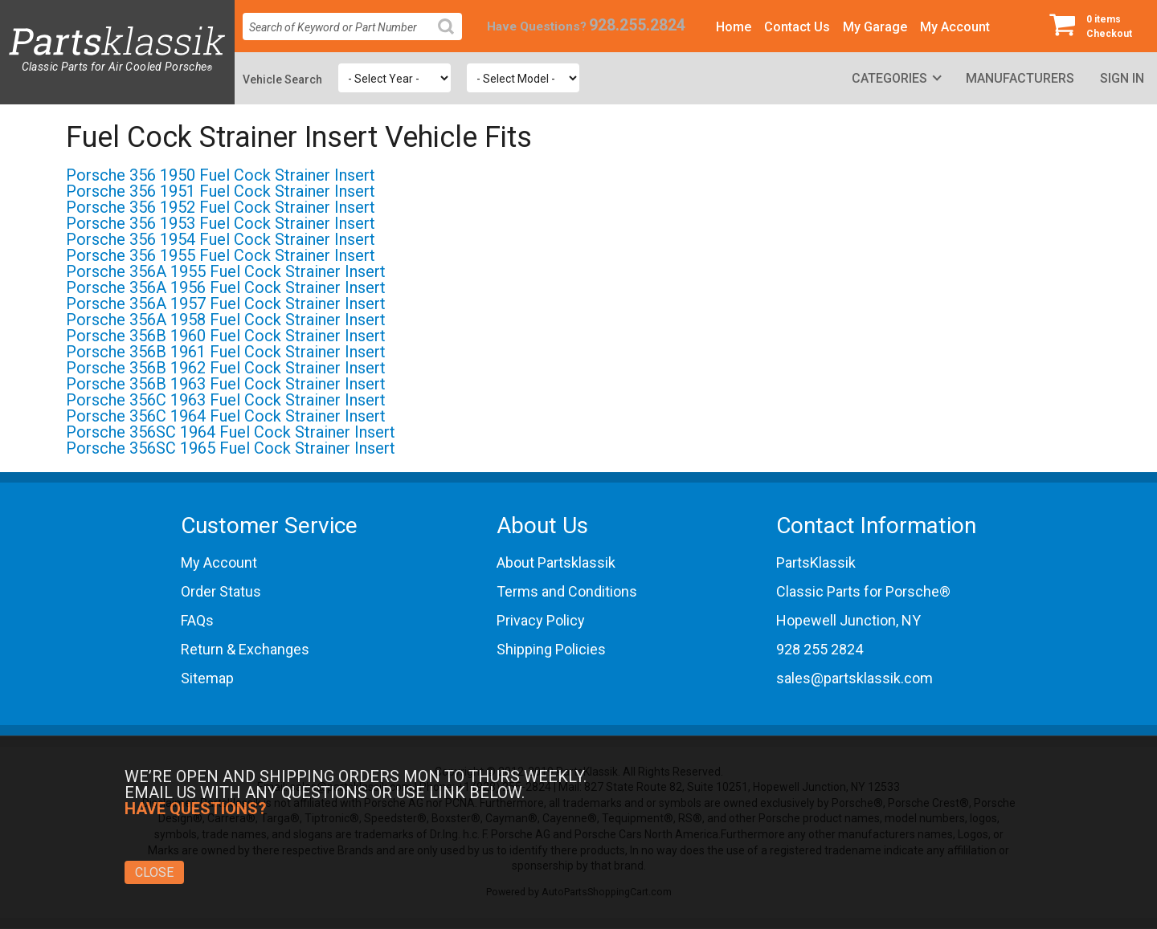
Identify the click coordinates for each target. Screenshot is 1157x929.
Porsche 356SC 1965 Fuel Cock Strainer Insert (230, 448)
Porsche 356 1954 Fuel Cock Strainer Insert (220, 239)
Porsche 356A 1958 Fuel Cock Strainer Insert (226, 319)
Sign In (1122, 78)
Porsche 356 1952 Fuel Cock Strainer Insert (220, 207)
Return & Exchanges (245, 649)
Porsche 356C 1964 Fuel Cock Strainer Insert (226, 416)
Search (452, 39)
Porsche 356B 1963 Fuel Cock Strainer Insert (226, 383)
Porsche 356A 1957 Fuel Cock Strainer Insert (226, 303)
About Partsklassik (556, 562)
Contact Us (797, 27)
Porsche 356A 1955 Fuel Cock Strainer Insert (226, 271)
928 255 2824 (819, 649)
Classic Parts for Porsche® (863, 591)
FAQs (197, 620)
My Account (955, 27)
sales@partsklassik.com (854, 678)
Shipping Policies (551, 649)
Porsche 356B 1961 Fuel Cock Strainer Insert (226, 351)
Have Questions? (537, 26)
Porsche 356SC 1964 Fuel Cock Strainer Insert (230, 432)
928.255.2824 (637, 25)
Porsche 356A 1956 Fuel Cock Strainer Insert (226, 287)
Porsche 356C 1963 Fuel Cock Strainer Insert (226, 399)
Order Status (221, 591)
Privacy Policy (541, 620)
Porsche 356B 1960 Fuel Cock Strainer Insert (226, 335)
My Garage (875, 27)
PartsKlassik (816, 562)
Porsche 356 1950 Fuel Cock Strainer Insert (220, 175)
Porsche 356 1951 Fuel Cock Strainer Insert (220, 191)
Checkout (1096, 25)
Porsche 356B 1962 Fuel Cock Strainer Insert (226, 367)
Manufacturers (1020, 78)
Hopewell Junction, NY (848, 620)
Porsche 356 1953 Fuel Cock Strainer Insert (220, 223)
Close (154, 872)
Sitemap (207, 678)
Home (733, 27)
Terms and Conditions (567, 591)
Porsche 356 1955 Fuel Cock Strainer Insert (220, 255)
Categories (889, 78)
